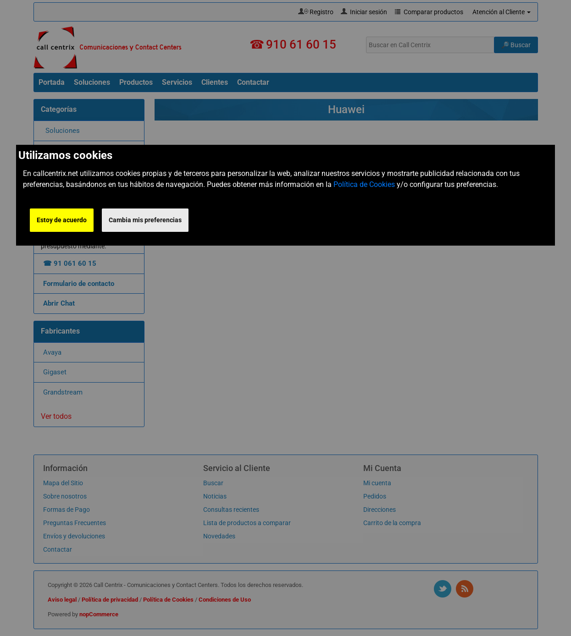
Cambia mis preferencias (145, 220)
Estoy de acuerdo (62, 220)
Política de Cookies (364, 184)
